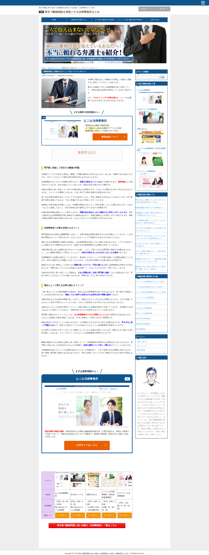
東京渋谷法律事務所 (143, 319)
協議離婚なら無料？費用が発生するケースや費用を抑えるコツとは (150, 214)
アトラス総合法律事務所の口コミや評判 (150, 292)
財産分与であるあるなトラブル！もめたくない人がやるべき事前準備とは (150, 237)
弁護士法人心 (142, 129)
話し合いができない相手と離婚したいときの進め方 (150, 244)
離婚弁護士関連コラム (79, 20)
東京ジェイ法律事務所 (143, 313)
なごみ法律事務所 (143, 90)
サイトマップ (142, 346)
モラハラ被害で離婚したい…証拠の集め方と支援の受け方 (150, 252)
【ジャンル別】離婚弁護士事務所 (129, 20)
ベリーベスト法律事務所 (144, 297)
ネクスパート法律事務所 (146, 171)
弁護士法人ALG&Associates (146, 303)
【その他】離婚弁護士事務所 (104, 20)
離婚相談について (113, 137)
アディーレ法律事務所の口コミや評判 (149, 281)
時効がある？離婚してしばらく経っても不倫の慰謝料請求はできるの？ (150, 201)
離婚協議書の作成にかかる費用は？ (149, 207)
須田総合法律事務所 (143, 324)
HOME (54, 20)
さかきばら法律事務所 (143, 308)
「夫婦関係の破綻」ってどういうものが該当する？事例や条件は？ (150, 221)
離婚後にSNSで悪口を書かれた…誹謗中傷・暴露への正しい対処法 (150, 267)
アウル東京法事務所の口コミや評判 (149, 287)
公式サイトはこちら (91, 443)
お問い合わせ (155, 20)
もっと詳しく (62, 513)
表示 (92, 152)
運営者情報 (141, 350)
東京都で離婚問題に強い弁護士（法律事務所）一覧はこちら (87, 523)
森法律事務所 (140, 329)
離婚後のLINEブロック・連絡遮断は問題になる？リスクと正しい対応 (150, 260)
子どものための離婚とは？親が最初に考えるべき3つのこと (150, 229)
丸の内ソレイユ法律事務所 (147, 109)
